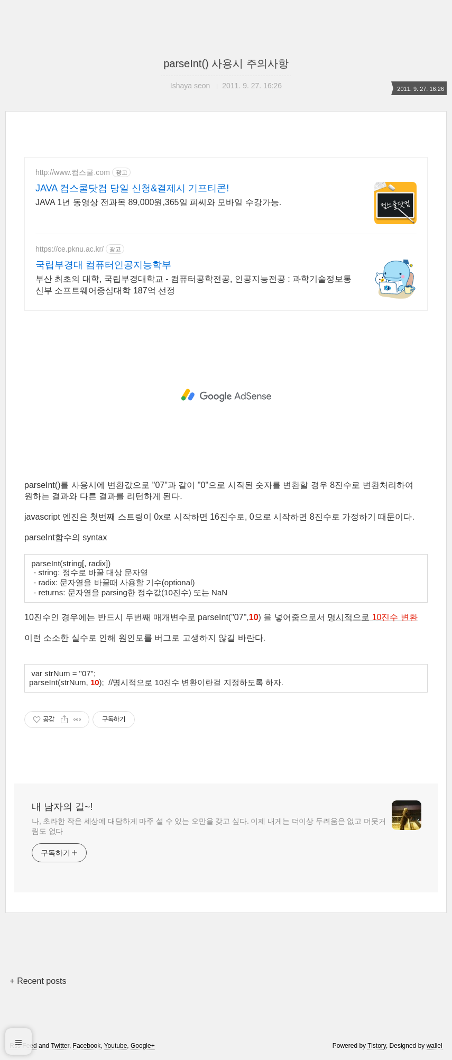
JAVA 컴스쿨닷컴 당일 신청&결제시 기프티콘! (132, 188)
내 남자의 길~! (62, 806)
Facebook (87, 1045)
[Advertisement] (226, 395)
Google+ (143, 1045)
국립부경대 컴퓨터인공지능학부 (103, 265)
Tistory (376, 1045)
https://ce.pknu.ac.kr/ (69, 249)
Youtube (115, 1045)
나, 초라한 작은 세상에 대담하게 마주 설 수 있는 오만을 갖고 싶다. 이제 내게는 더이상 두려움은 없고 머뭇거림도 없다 (209, 826)
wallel (434, 1045)
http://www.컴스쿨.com (72, 172)
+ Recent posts (38, 980)
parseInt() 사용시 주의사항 (226, 63)
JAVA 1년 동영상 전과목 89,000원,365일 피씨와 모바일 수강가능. (158, 202)
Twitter (60, 1045)
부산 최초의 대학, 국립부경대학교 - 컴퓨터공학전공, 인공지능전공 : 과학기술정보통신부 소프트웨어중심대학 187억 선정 (193, 284)
